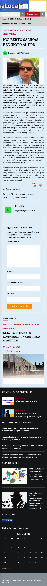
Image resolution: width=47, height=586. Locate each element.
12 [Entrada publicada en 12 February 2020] (18, 552)
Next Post (9, 319)
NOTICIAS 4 (38, 580)
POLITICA (18, 30)
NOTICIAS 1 (8, 30)
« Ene (4, 568)
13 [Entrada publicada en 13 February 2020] (24, 552)
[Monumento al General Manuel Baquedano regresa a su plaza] (8, 413)
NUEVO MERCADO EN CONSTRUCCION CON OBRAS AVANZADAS (21, 336)
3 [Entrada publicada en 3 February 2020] (5, 547)
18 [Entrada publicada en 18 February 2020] (12, 557)
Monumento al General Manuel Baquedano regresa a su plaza (29, 415)
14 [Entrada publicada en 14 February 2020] (30, 552)
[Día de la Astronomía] (8, 401)
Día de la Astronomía (26, 401)
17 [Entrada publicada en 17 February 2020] (5, 557)
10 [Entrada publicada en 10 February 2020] (5, 552)
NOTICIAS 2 (8, 325)
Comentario (13, 242)
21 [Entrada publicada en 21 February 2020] (30, 557)
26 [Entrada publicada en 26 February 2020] (18, 562)
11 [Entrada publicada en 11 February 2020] (12, 552)
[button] (22, 14)
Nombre (11, 271)
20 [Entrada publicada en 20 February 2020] (24, 557)
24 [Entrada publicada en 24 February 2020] (5, 562)
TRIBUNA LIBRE (32, 325)
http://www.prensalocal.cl (25, 211)
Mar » (9, 568)
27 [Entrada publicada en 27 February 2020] (24, 562)
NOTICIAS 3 (27, 580)
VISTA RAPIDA (9, 34)
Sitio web (10, 294)
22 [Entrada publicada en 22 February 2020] (36, 557)
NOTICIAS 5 (6, 583)
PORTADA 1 (28, 30)
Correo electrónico (16, 282)
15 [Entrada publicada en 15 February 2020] (36, 552)
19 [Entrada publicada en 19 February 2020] (18, 557)
